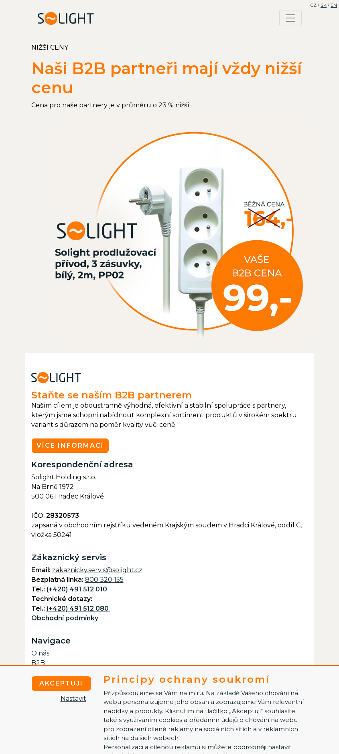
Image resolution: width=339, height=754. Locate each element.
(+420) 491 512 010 (77, 589)
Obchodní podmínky (64, 618)
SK (324, 5)
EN (334, 5)
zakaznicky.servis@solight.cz (97, 570)
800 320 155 (104, 579)
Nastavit (73, 698)
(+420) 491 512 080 (78, 608)
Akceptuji (61, 683)
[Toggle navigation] (290, 18)
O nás (40, 653)
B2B (38, 663)
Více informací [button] (70, 445)
